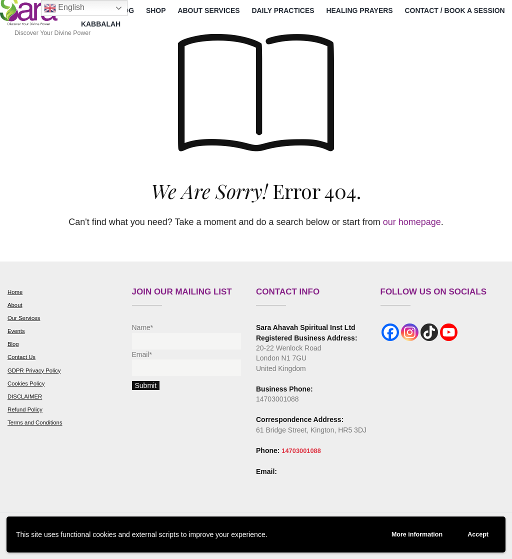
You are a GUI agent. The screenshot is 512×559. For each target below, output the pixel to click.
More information (409, 533)
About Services (209, 10)
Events (17, 331)
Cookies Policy (28, 383)
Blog (14, 344)
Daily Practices (283, 10)
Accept (476, 534)
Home (16, 292)
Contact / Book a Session (454, 10)
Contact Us (23, 357)
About (16, 305)
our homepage (412, 222)
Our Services (25, 318)
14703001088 (303, 450)
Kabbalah (100, 24)
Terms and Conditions (37, 422)
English (64, 8)
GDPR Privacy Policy (37, 370)
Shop (156, 10)
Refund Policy (27, 409)
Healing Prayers (359, 10)
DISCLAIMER (26, 396)
